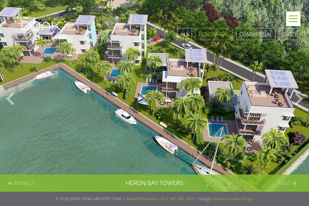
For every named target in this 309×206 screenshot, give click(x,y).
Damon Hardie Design (232, 198)
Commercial (255, 34)
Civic (288, 34)
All (184, 34)
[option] (154, 96)
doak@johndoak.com (145, 198)
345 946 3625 (182, 198)
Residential (213, 34)
